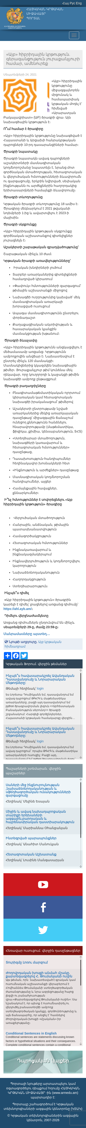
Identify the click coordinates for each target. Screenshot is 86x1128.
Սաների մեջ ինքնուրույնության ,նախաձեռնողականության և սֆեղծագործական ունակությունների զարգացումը (38, 790)
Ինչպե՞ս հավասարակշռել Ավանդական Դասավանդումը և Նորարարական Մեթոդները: (40, 679)
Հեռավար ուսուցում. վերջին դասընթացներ (43, 950)
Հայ (65, 3)
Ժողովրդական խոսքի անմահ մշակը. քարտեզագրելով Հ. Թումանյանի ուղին (39, 974)
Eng (79, 3)
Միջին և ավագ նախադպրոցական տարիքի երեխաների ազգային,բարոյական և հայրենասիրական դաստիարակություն (40, 817)
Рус (72, 3)
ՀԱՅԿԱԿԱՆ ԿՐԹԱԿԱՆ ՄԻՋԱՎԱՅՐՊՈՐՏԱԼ (44, 13)
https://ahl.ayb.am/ (17, 609)
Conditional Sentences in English (31, 1033)
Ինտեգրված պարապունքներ (31, 838)
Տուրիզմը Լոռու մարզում (27, 962)
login (40, 688)
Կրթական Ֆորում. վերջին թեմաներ (36, 664)
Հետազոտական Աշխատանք (31, 854)
